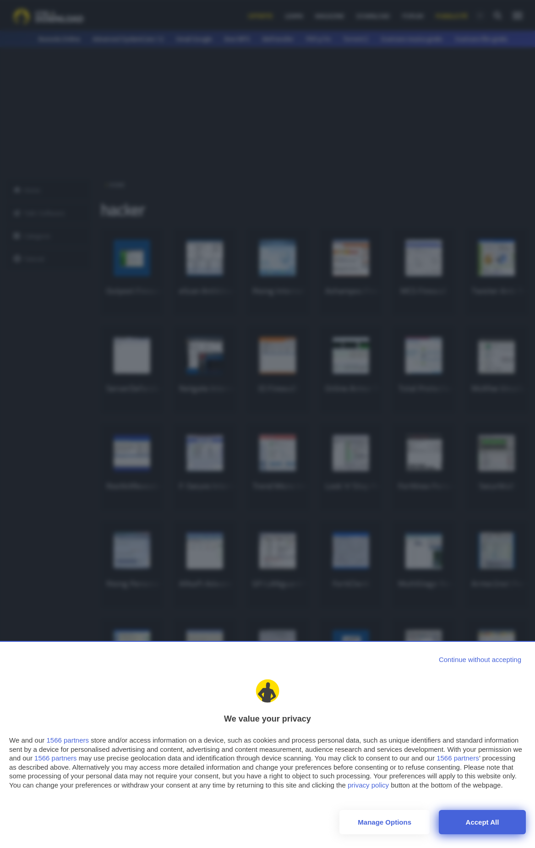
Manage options (384, 822)
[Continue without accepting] (480, 659)
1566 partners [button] (67, 740)
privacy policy (368, 785)
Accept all (482, 822)
